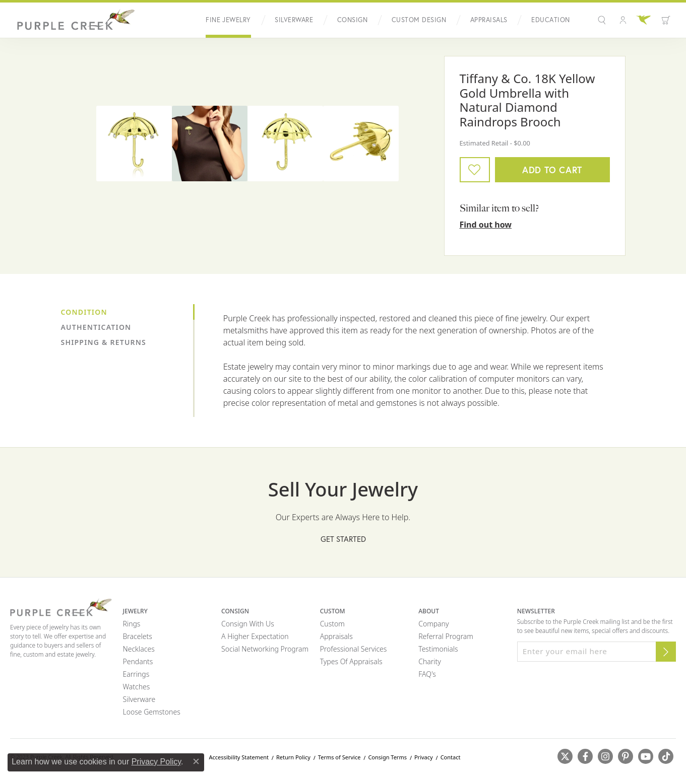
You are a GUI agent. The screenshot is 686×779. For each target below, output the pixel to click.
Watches (136, 686)
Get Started (343, 539)
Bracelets (137, 636)
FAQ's (427, 674)
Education (550, 20)
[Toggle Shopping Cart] (666, 20)
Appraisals (489, 20)
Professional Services (353, 649)
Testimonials (438, 649)
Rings (132, 623)
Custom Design (419, 20)
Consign (352, 20)
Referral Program (445, 636)
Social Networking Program (264, 649)
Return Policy (293, 757)
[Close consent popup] (196, 761)
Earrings (136, 674)
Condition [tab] (84, 312)
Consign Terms (387, 757)
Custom (332, 623)
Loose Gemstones (151, 712)
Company (433, 623)
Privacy (423, 757)
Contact (451, 757)
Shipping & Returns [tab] (103, 342)
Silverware (294, 20)
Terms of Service (339, 757)
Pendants (138, 661)
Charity (429, 661)
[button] (603, 20)
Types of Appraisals (351, 661)
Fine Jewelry (228, 20)
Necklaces (139, 649)
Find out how (486, 224)
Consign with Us (247, 623)
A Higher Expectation (255, 636)
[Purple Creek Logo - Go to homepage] (73, 20)
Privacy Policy (156, 761)
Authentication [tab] (96, 327)
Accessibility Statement (239, 757)
